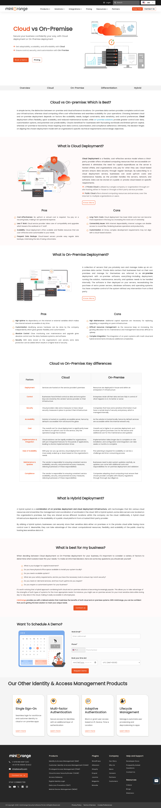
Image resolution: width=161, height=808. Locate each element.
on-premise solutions (103, 119)
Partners (112, 777)
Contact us (80, 608)
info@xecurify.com (19, 769)
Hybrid (137, 87)
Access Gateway (55, 777)
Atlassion (95, 765)
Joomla (95, 777)
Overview (25, 87)
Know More (88, 202)
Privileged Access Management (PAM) (64, 769)
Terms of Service (89, 805)
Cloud (50, 87)
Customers (113, 781)
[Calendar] (85, 662)
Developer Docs (132, 761)
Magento (95, 781)
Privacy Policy (76, 805)
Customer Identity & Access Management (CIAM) (69, 765)
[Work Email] (106, 636)
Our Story (113, 761)
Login (107, 2)
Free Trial (137, 9)
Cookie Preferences (105, 805)
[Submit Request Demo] (80, 670)
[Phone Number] (112, 649)
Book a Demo (21, 60)
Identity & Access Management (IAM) (64, 761)
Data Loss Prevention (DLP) (60, 785)
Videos (129, 785)
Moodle (95, 785)
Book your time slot (79, 658)
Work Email (76, 632)
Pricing (37, 60)
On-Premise (77, 87)
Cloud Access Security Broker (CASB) (64, 773)
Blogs (128, 789)
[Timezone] (120, 662)
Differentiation (109, 87)
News (111, 769)
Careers (112, 773)
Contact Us (18, 775)
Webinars (130, 793)
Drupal (94, 773)
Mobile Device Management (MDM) (63, 789)
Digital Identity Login (57, 781)
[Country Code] (78, 649)
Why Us (112, 765)
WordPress (96, 761)
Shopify (95, 769)
